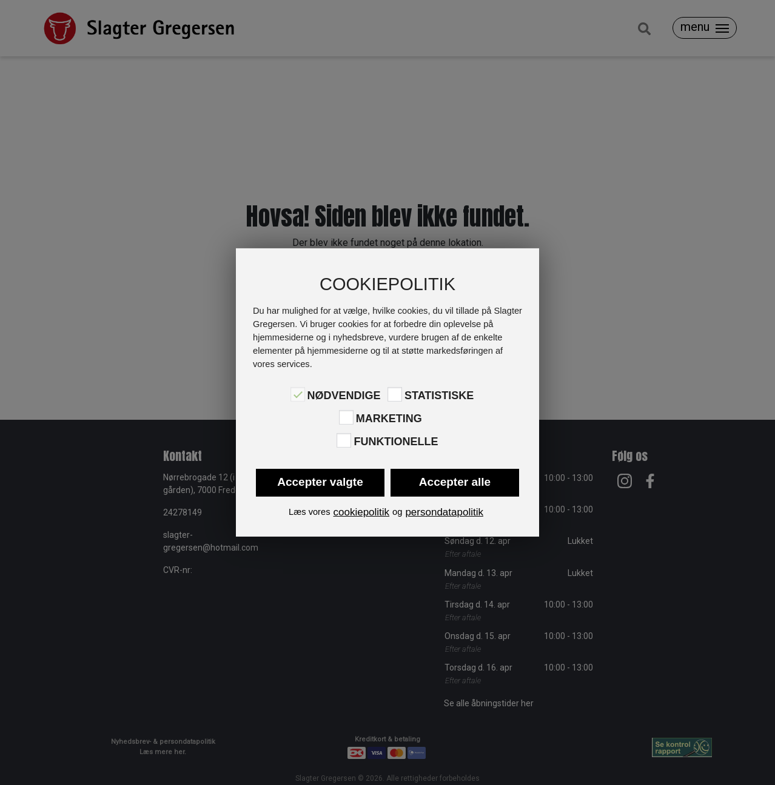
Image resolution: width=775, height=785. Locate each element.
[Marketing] (346, 417)
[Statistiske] (395, 394)
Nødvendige (344, 395)
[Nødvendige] (297, 394)
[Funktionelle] (344, 440)
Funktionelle (396, 442)
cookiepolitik (361, 512)
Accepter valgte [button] (320, 481)
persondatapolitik (444, 512)
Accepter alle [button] (455, 481)
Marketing (389, 418)
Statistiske (439, 395)
